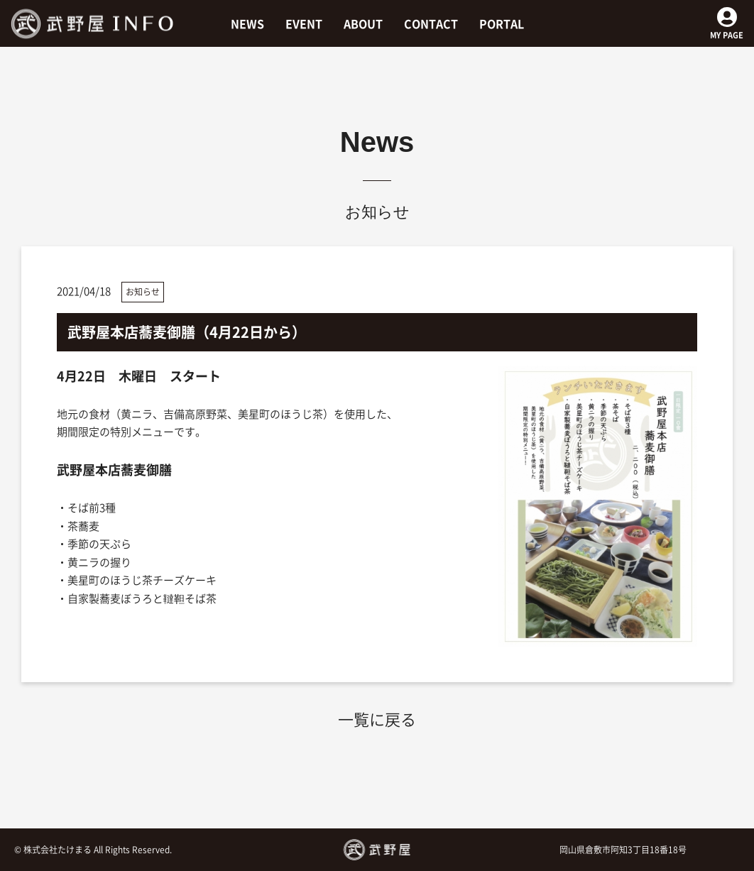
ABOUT (363, 23)
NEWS (247, 23)
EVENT (303, 23)
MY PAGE (726, 28)
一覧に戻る (377, 718)
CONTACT (431, 23)
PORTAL (501, 23)
